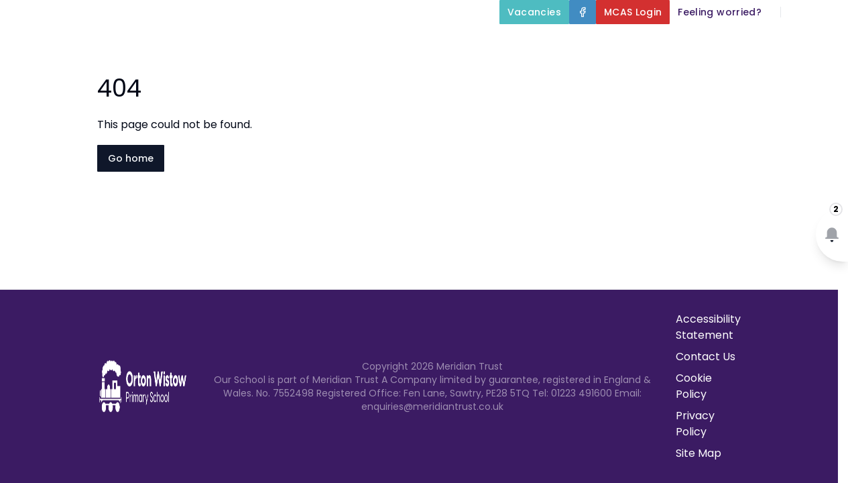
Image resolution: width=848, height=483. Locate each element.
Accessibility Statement (708, 327)
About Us (399, 43)
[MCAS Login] (633, 12)
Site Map (698, 453)
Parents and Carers (776, 43)
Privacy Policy (695, 423)
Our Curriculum (639, 43)
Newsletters (722, 75)
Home (322, 43)
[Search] (798, 12)
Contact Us (809, 75)
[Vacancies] (534, 12)
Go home (131, 158)
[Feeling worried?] (720, 12)
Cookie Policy (694, 386)
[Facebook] (582, 12)
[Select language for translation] (826, 12)
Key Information (511, 43)
